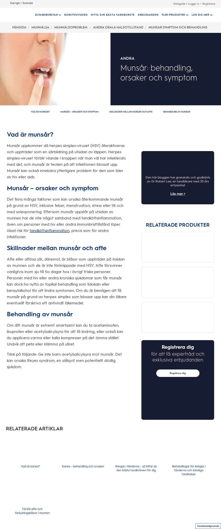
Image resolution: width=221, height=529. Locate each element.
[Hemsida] (15, 15)
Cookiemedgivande (208, 526)
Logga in (193, 3)
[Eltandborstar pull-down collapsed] (47, 15)
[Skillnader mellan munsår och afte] (131, 112)
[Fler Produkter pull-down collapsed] (173, 15)
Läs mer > (177, 194)
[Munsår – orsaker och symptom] (79, 112)
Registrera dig (178, 381)
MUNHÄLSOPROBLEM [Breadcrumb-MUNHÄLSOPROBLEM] (71, 27)
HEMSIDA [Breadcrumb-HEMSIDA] (19, 27)
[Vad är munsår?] (40, 112)
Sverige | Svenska (21, 4)
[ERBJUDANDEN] (146, 15)
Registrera (208, 3)
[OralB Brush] (160, 237)
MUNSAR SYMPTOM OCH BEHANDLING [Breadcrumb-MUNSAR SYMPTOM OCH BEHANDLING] (177, 27)
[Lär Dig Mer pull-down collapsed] (200, 15)
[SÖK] (215, 15)
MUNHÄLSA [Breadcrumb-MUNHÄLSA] (40, 27)
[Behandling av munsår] (176, 112)
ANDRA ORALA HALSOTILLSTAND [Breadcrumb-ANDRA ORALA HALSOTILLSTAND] (118, 27)
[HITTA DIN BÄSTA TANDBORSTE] (111, 15)
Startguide (179, 3)
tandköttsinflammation (49, 230)
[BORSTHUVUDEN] (74, 15)
